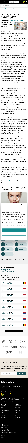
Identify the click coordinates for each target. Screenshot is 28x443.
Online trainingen (5, 435)
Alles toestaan (14, 230)
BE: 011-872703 (6, 390)
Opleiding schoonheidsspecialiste (9, 432)
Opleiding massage (5, 425)
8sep (3, 307)
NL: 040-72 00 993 (7, 391)
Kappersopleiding (5, 427)
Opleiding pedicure (5, 430)
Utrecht (5, 254)
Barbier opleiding (5, 434)
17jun (3, 289)
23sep (3, 325)
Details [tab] (14, 208)
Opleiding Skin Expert (11, 181)
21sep (3, 319)
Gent (4, 244)
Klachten (3, 414)
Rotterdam (19, 249)
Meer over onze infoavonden (14, 331)
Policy (2, 412)
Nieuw (2, 437)
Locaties (3, 409)
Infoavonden (4, 405)
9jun (3, 283)
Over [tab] (23, 208)
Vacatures (3, 417)
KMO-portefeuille (5, 410)
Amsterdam (18, 405)
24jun (3, 301)
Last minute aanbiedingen (7, 440)
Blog (2, 407)
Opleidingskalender (5, 439)
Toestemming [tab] (5, 208)
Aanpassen (14, 233)
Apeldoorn (17, 409)
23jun (3, 295)
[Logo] (14, 2)
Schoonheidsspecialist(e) (17, 20)
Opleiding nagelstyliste (6, 429)
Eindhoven (17, 410)
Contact (3, 421)
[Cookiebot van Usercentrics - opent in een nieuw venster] (20, 204)
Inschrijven (21, 373)
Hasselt (19, 244)
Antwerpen (17, 407)
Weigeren (14, 237)
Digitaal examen (5, 415)
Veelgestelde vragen (6, 419)
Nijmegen (5, 249)
